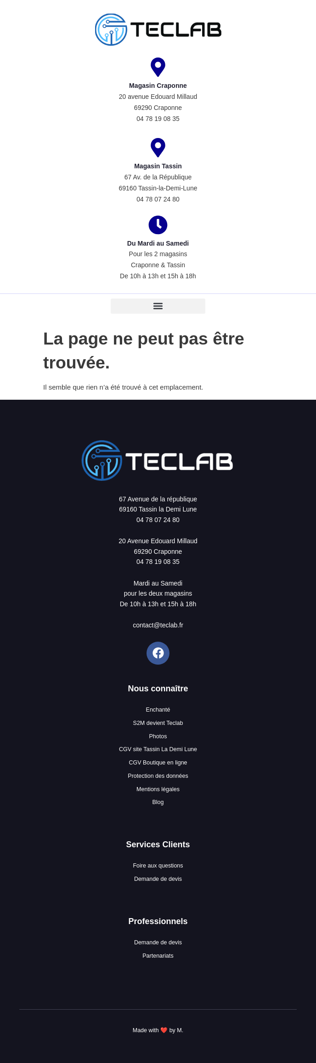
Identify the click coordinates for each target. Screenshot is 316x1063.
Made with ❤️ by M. (158, 1030)
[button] (158, 306)
